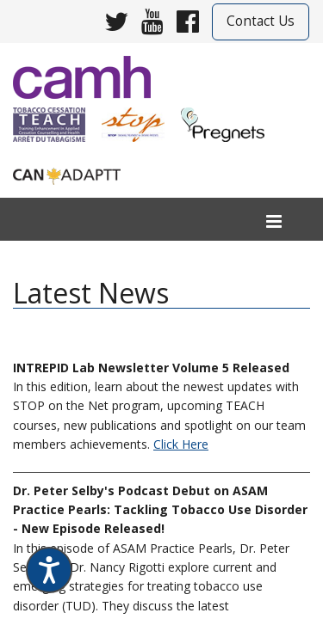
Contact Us (261, 21)
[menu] (274, 222)
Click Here (180, 444)
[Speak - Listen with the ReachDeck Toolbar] (49, 570)
